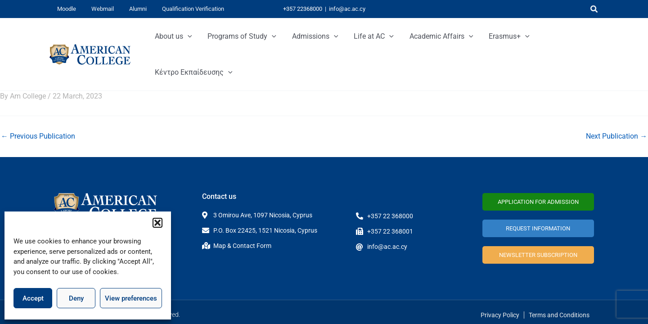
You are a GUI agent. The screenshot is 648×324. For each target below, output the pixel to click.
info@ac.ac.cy (347, 8)
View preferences (131, 298)
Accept (33, 298)
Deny (76, 298)
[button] (157, 222)
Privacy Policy (500, 309)
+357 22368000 (302, 8)
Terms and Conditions (559, 309)
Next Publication (616, 100)
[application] (198, 36)
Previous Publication (38, 100)
